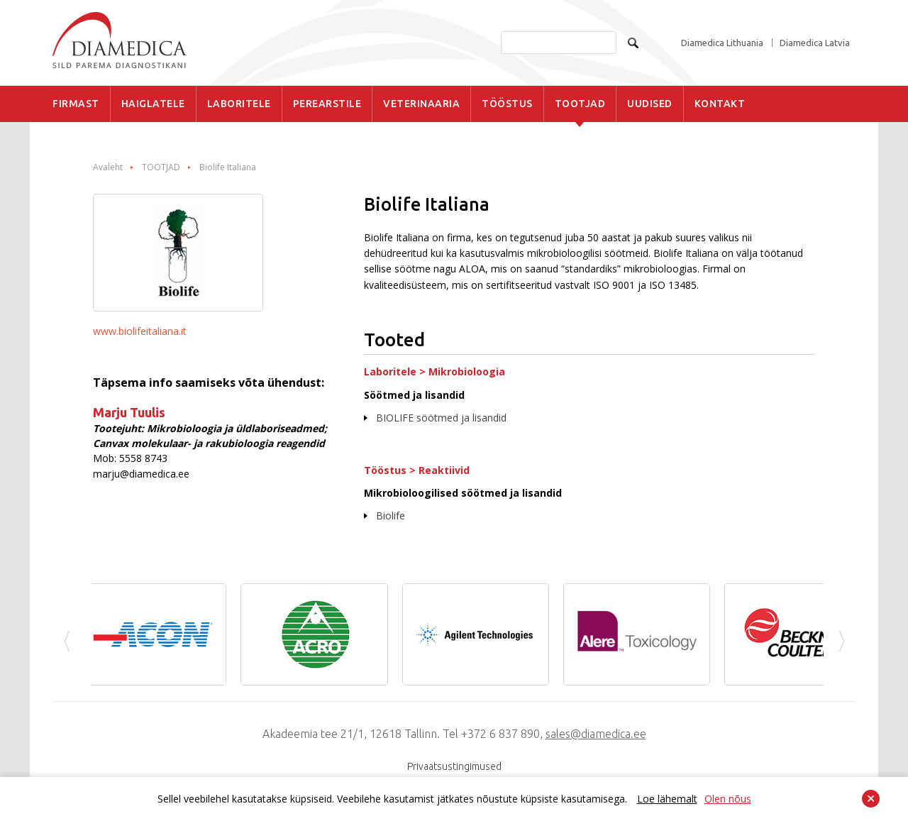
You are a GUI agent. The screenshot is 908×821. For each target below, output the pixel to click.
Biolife (390, 515)
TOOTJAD (580, 103)
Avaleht (108, 167)
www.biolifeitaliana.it (140, 331)
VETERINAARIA (421, 103)
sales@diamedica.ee (596, 733)
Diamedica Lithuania (722, 43)
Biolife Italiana (227, 167)
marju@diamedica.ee (141, 473)
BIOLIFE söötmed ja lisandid (441, 417)
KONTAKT (720, 103)
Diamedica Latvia (815, 43)
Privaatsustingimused (454, 766)
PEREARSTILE (327, 103)
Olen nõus (727, 798)
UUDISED (649, 103)
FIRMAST (75, 103)
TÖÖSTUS (507, 103)
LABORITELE (239, 103)
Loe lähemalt (667, 798)
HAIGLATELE (153, 103)
